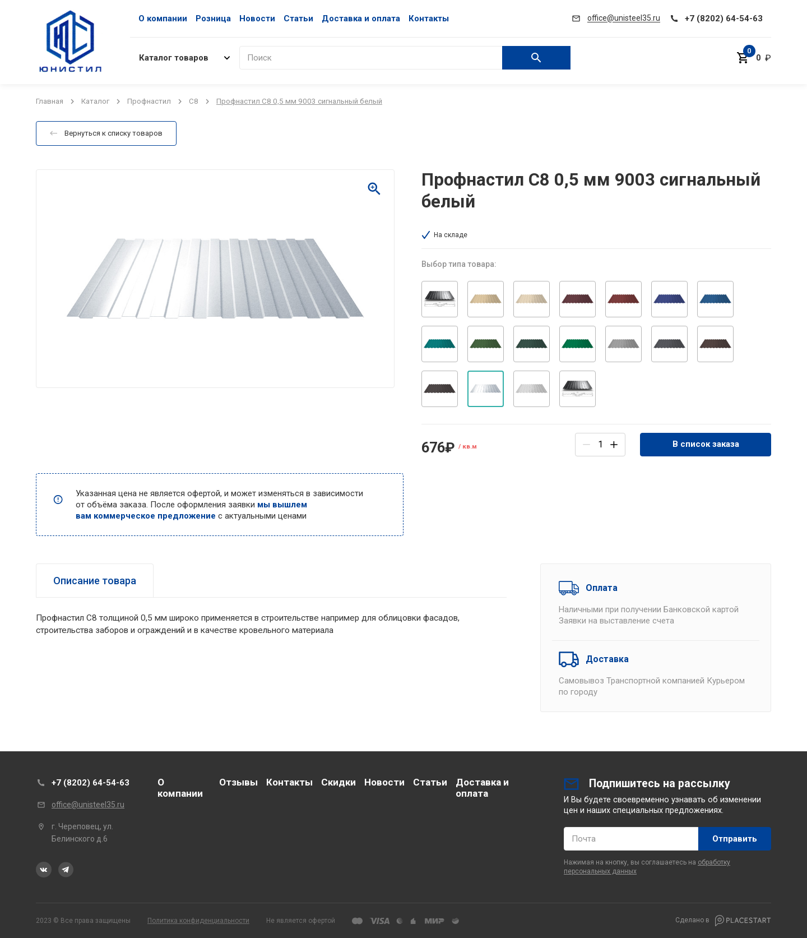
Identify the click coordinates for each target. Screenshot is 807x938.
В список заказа (705, 444)
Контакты (429, 18)
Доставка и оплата (361, 18)
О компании (162, 18)
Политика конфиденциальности (198, 921)
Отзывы (238, 782)
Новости (257, 18)
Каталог (95, 101)
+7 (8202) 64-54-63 (90, 783)
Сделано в (723, 920)
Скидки (338, 782)
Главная (49, 101)
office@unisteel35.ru (88, 804)
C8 (193, 101)
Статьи (298, 18)
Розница (213, 18)
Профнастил (149, 101)
